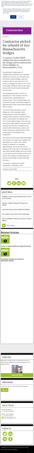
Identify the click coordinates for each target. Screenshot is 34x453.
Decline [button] (20, 17)
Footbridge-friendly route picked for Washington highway (12, 260)
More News (10, 225)
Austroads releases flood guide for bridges (16, 209)
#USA (15, 169)
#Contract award (8, 169)
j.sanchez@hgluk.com (10, 418)
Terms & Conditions (12, 449)
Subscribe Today (17, 375)
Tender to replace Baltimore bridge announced (16, 246)
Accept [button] (13, 17)
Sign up (4, 390)
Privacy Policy (4, 449)
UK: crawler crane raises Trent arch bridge (16, 214)
